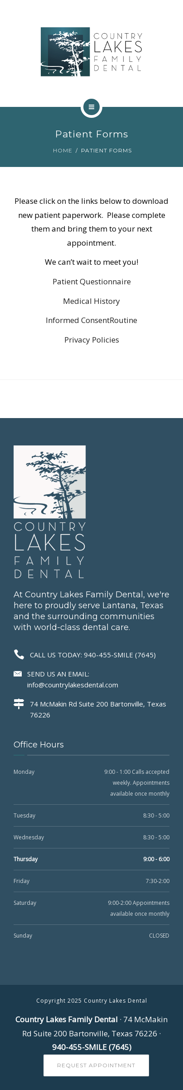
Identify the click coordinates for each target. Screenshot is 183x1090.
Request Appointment (96, 1065)
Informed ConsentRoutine (91, 320)
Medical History (91, 301)
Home (62, 150)
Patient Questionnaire (92, 281)
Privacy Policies (91, 339)
